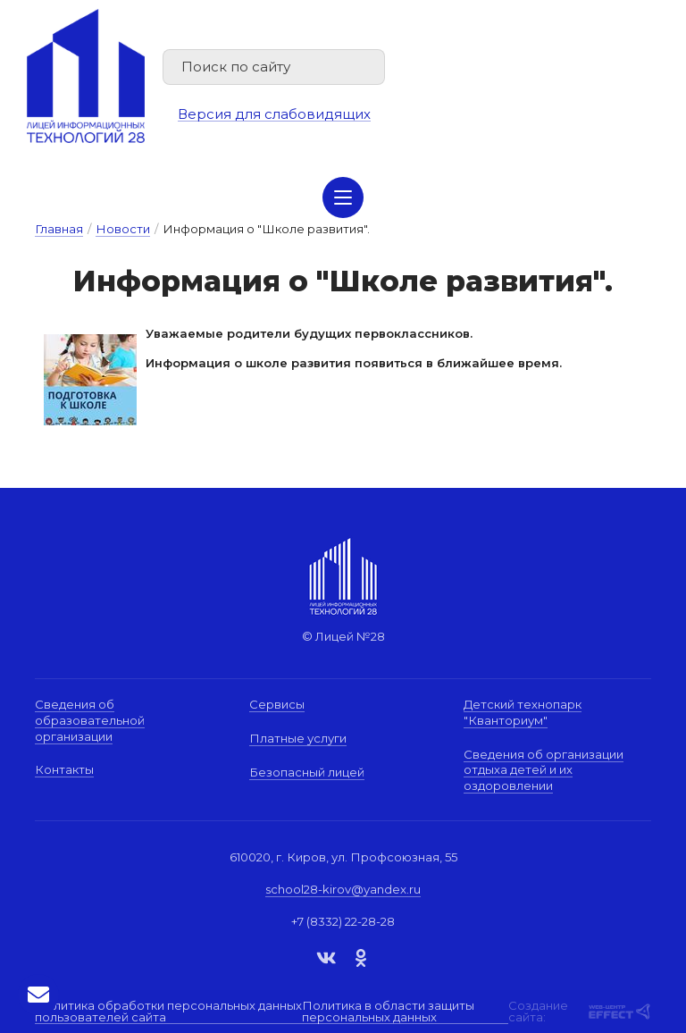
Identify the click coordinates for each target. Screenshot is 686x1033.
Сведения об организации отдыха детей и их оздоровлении (543, 770)
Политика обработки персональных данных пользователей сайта (168, 1012)
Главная (59, 229)
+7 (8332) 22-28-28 (343, 921)
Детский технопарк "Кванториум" (522, 712)
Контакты (64, 769)
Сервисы (277, 704)
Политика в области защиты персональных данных (388, 1012)
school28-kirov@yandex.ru (343, 889)
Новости (123, 229)
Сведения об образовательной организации (90, 720)
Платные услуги (298, 738)
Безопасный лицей (306, 772)
